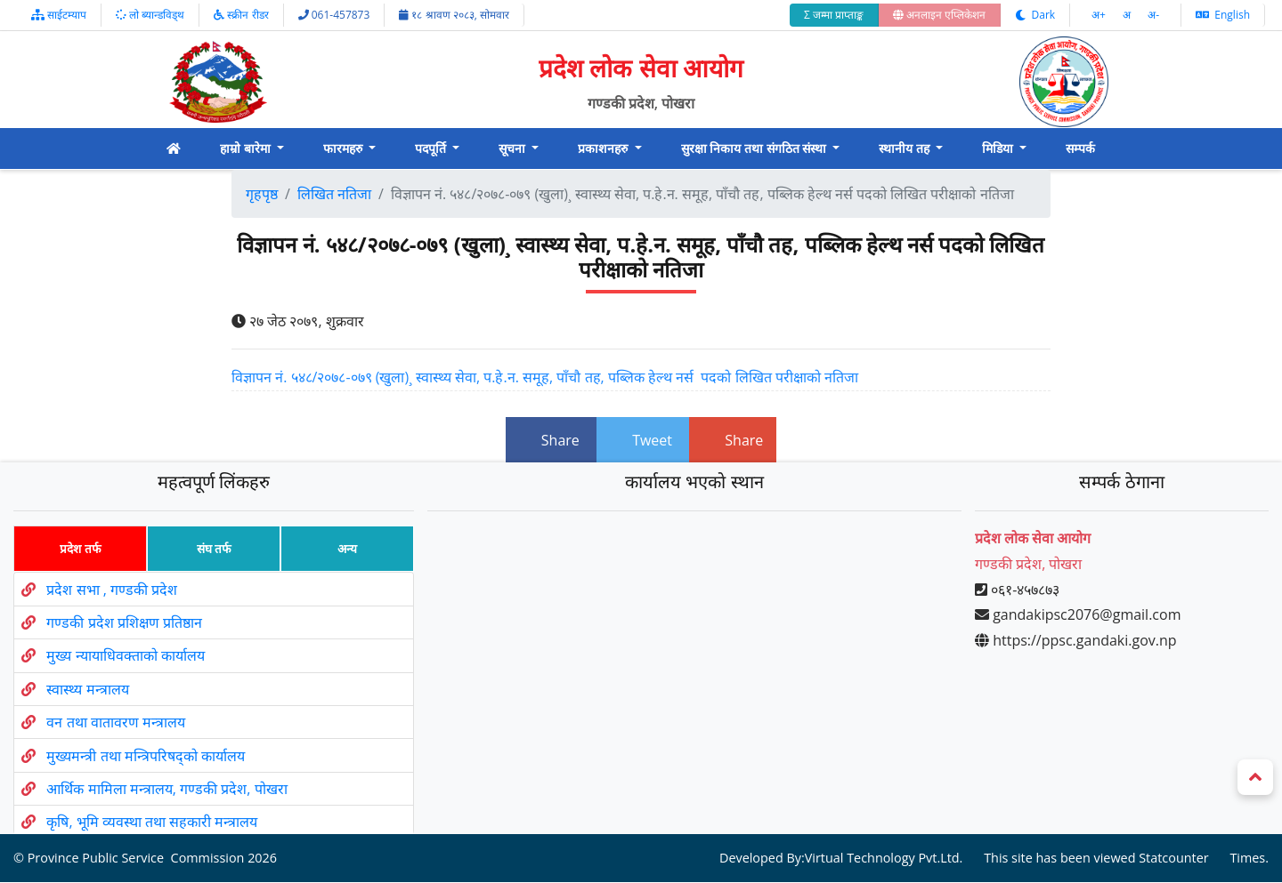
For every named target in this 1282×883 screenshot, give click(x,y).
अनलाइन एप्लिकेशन (939, 14)
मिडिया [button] (999, 148)
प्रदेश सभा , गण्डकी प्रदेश (111, 589)
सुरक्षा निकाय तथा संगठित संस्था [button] (755, 148)
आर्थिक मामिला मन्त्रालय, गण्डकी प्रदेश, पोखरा (166, 789)
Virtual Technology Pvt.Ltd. (884, 858)
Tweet (643, 440)
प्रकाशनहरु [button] (604, 148)
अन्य (347, 548)
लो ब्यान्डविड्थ (150, 14)
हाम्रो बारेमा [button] (246, 148)
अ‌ (1128, 14)
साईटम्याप (58, 14)
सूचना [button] (514, 148)
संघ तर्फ (214, 548)
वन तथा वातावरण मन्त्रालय (115, 722)
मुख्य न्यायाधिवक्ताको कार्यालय (125, 656)
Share (551, 440)
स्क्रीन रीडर (241, 14)
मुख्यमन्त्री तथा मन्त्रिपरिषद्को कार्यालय (145, 756)
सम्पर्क (1080, 148)
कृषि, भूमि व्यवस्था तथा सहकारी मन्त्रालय (151, 821)
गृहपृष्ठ (262, 194)
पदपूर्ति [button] (432, 148)
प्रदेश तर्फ (80, 548)
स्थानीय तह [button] (905, 148)
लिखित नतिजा (334, 194)
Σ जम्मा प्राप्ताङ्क (834, 14)
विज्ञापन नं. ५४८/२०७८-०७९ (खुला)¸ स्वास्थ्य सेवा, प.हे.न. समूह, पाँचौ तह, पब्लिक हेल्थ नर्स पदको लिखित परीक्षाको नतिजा (544, 377)
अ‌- (1153, 14)
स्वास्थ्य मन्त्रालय (87, 689)
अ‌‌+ (1099, 14)
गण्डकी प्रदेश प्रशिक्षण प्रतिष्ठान (123, 622)
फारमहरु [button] (344, 148)
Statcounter (1173, 858)
